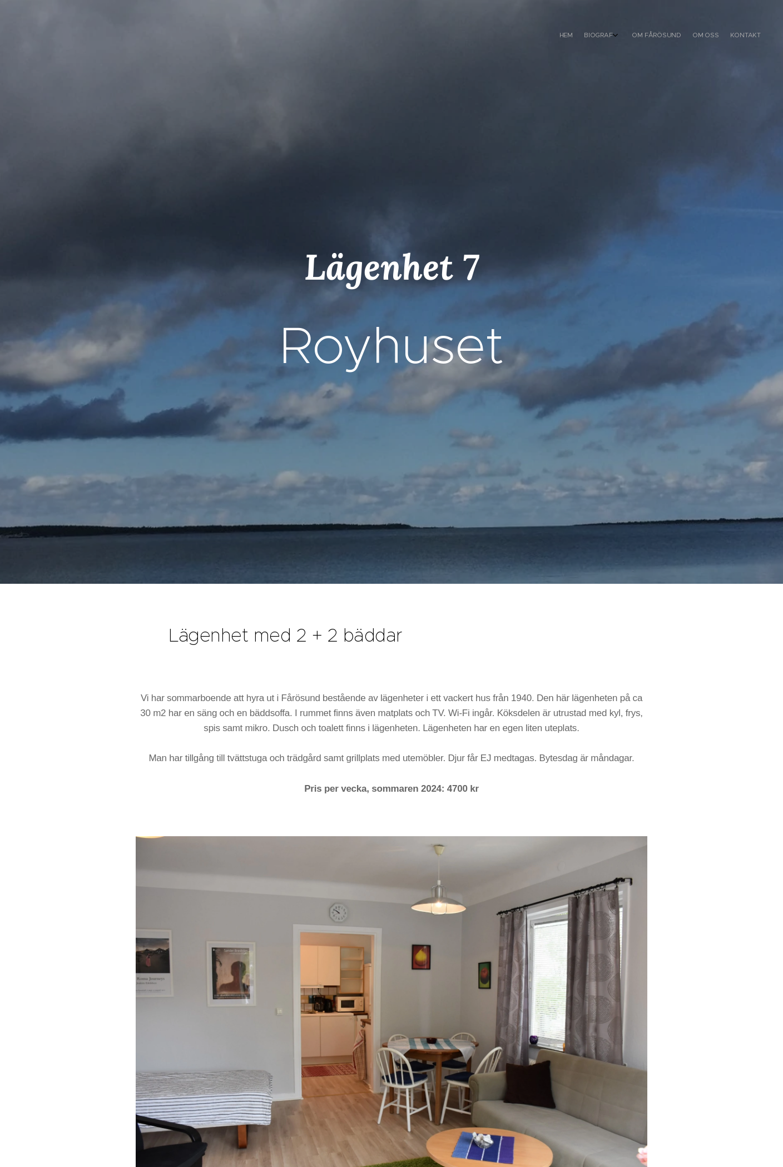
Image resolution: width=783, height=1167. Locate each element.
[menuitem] (709, 36)
